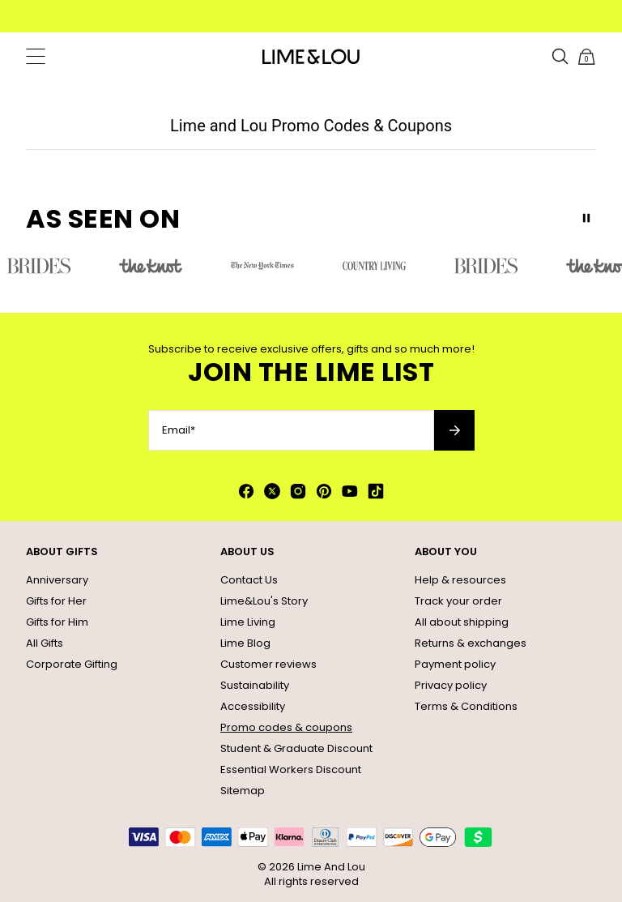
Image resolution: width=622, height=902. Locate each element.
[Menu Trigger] (35, 56)
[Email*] (291, 430)
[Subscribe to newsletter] (454, 430)
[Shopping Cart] (586, 56)
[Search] (560, 56)
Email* (178, 430)
